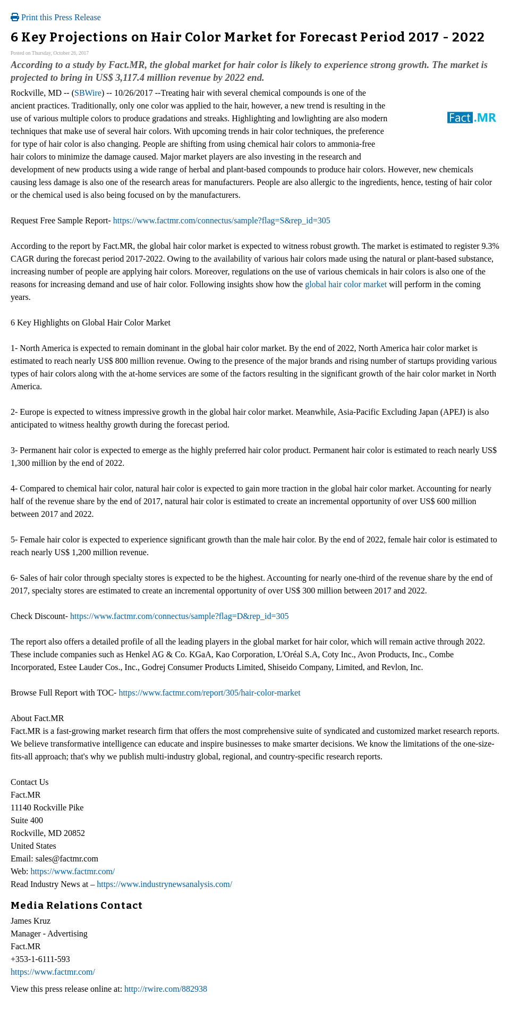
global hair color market (346, 284)
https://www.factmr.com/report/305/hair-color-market (209, 692)
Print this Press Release (56, 17)
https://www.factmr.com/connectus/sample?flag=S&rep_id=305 (221, 220)
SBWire (87, 92)
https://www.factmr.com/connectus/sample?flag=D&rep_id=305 (179, 616)
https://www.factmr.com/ (72, 871)
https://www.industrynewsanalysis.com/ (164, 884)
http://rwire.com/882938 (165, 988)
